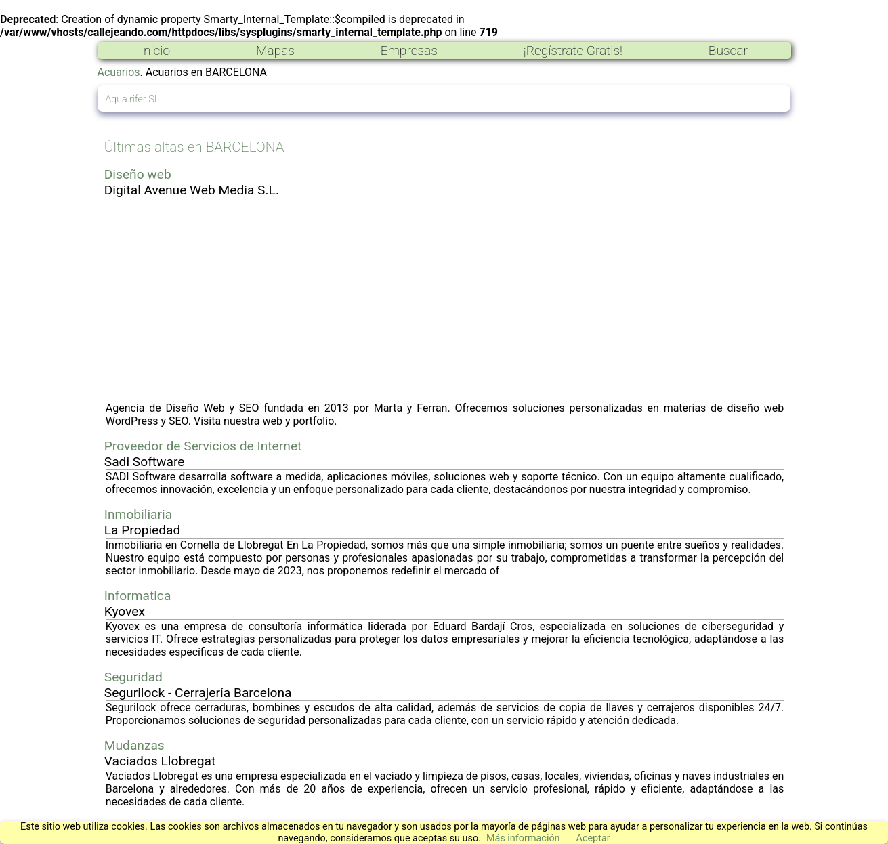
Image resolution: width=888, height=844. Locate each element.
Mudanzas (134, 745)
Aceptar (593, 838)
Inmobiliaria (138, 514)
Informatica (137, 596)
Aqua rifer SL (133, 99)
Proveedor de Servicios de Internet (203, 446)
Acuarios (119, 72)
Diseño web (137, 174)
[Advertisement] (445, 300)
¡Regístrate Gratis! (573, 50)
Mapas (275, 50)
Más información (523, 838)
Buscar (728, 50)
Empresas (409, 50)
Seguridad (133, 677)
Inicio (155, 50)
